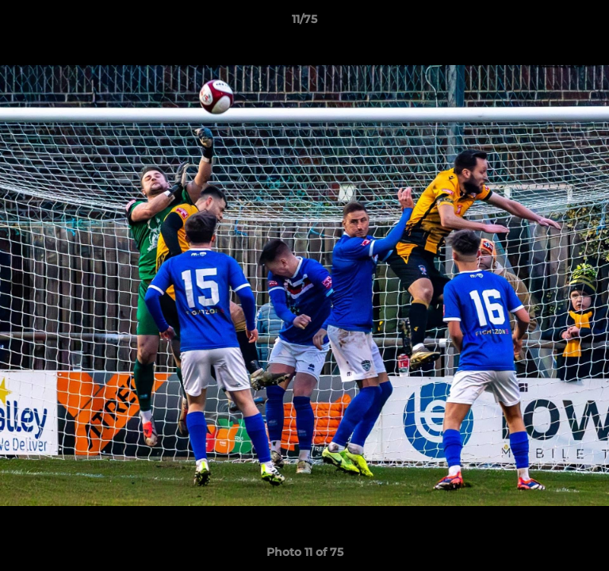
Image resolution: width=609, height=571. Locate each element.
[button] (589, 23)
